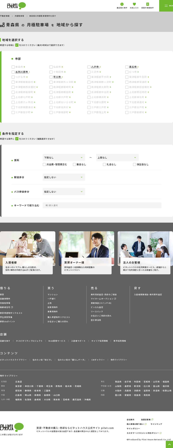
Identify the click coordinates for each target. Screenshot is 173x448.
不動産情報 (5, 16)
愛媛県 (128, 395)
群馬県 (59, 386)
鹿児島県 (77, 399)
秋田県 (137, 381)
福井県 (166, 386)
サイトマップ (156, 424)
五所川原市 (22, 71)
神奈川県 (29, 386)
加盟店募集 (146, 419)
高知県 (147, 395)
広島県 (18, 395)
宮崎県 (66, 399)
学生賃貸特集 (6, 317)
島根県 (47, 395)
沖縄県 (87, 399)
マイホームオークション (102, 298)
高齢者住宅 (5, 307)
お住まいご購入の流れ (58, 321)
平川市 (57, 77)
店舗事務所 (5, 298)
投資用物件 (53, 307)
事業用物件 (53, 311)
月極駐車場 (20, 16)
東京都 (18, 386)
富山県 (156, 386)
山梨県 (118, 386)
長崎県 (37, 399)
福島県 (166, 381)
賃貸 (2, 294)
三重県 (47, 390)
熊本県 (56, 399)
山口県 (56, 395)
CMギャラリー (98, 359)
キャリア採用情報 (99, 340)
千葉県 (40, 386)
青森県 (118, 381)
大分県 (47, 399)
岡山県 (28, 395)
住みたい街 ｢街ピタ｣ (42, 359)
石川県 (147, 386)
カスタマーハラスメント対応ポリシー (143, 433)
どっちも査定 (97, 307)
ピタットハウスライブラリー (13, 359)
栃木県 (68, 386)
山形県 (156, 381)
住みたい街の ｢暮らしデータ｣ (72, 359)
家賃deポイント (7, 321)
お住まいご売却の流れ (101, 315)
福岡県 (18, 399)
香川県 (118, 395)
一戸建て (52, 298)
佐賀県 (28, 399)
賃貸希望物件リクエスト (11, 313)
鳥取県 (37, 395)
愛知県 (18, 390)
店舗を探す (5, 340)
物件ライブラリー (119, 359)
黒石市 (133, 66)
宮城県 (147, 381)
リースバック (97, 311)
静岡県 (28, 390)
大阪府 (118, 390)
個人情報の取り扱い (135, 424)
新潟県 (137, 386)
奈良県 (156, 390)
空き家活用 (96, 320)
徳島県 (137, 395)
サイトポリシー (133, 428)
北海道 (18, 381)
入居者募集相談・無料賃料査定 (148, 294)
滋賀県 (147, 390)
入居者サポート (78, 340)
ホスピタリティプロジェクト (29, 340)
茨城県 (78, 386)
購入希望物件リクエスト (59, 317)
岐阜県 (37, 390)
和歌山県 (167, 390)
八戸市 (95, 66)
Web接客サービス (56, 340)
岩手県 (128, 381)
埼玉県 (49, 386)
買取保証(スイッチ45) (101, 303)
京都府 (137, 390)
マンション (53, 294)
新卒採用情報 (120, 340)
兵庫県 (128, 390)
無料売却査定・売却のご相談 (104, 294)
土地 (50, 303)
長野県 (128, 386)
